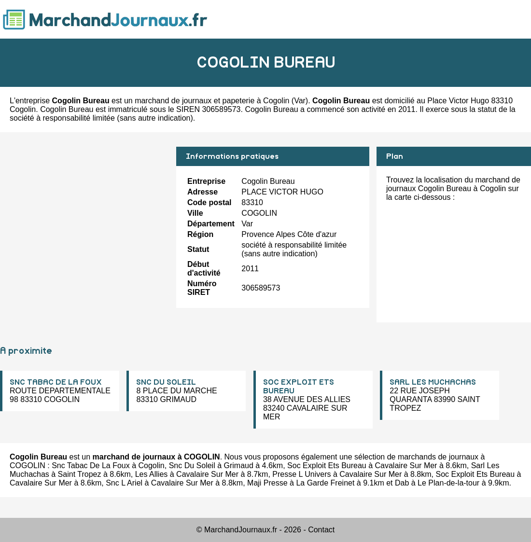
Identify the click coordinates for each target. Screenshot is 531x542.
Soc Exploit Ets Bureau (326, 465)
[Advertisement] (84, 214)
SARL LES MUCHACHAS (433, 382)
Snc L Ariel (124, 483)
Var (300, 101)
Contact (321, 530)
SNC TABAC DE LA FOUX (56, 382)
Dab (402, 483)
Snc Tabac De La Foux (91, 465)
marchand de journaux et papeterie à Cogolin (212, 101)
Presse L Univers (301, 474)
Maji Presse (267, 483)
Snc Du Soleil (192, 465)
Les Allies (151, 474)
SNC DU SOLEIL (166, 382)
